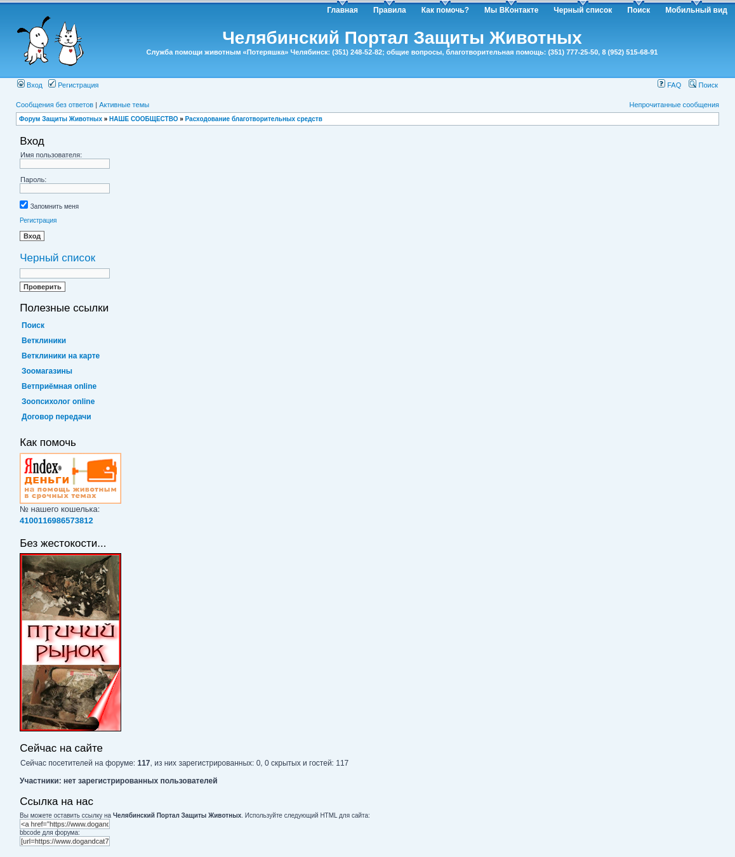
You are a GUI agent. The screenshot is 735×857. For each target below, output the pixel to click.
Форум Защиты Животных (60, 118)
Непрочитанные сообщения (674, 104)
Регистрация (73, 85)
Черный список (582, 10)
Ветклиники (44, 340)
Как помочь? (445, 10)
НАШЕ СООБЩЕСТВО (143, 118)
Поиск (638, 10)
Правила (389, 10)
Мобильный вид (696, 10)
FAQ (669, 85)
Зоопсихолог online (58, 401)
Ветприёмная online (59, 386)
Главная (342, 10)
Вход (30, 85)
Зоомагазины (47, 371)
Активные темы (124, 104)
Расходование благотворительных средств (253, 118)
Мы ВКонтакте (511, 10)
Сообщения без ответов (54, 104)
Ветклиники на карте (61, 355)
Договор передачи (56, 416)
